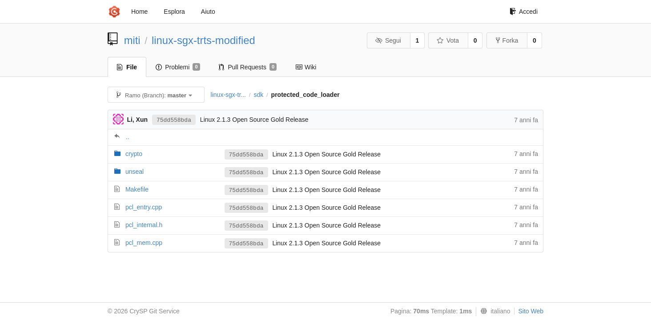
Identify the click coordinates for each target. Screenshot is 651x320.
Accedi (524, 11)
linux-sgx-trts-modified (203, 40)
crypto (133, 153)
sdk (258, 94)
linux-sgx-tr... (228, 95)
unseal (134, 171)
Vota (447, 40)
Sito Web (530, 311)
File (127, 67)
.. (127, 136)
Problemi (178, 67)
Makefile (137, 189)
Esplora (174, 11)
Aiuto (208, 11)
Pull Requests (248, 67)
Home (139, 11)
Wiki (305, 67)
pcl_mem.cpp (143, 242)
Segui (388, 40)
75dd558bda (174, 120)
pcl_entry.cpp (143, 207)
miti (132, 40)
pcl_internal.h (143, 224)
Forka (507, 40)
